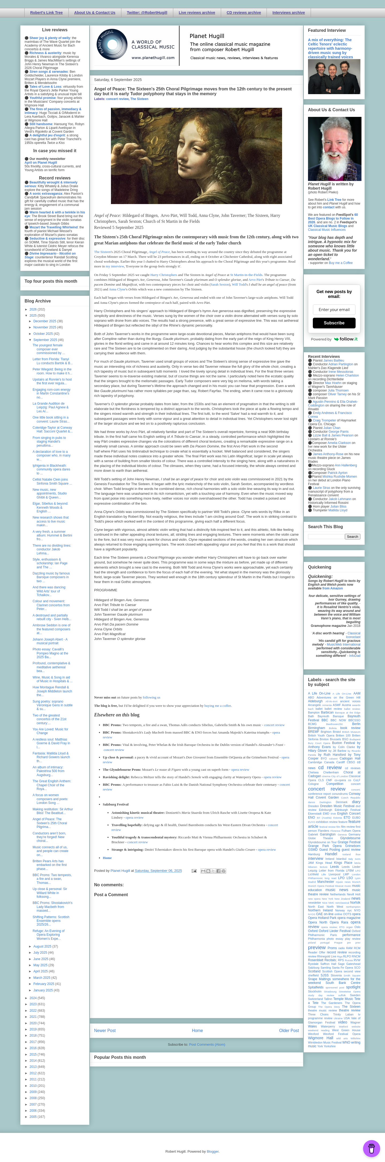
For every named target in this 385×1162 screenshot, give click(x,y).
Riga (339, 956)
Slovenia (336, 975)
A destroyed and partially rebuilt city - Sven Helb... (52, 617)
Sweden (355, 995)
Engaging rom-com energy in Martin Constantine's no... (51, 393)
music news (336, 890)
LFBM (350, 870)
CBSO (351, 762)
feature (343, 821)
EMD (326, 813)
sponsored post (335, 987)
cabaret (333, 758)
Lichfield (313, 874)
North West (335, 906)
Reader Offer (316, 952)
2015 (34, 1054)
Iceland (346, 854)
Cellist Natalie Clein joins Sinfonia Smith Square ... (52, 481)
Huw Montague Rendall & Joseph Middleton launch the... (52, 691)
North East (316, 906)
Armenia (327, 705)
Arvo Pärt (255, 280)
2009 (34, 1092)
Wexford (313, 1034)
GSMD (313, 850)
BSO (345, 739)
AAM (356, 693)
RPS (341, 960)
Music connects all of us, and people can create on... (50, 851)
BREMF (313, 732)
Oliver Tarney (337, 394)
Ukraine (338, 1018)
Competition (334, 784)
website (356, 1026)
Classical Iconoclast (353, 635)
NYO (357, 910)
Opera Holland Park (322, 918)
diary (356, 802)
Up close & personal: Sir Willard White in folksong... (50, 893)
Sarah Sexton (220, 284)
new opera (314, 898)
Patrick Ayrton (338, 473)
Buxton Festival (343, 743)
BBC (325, 720)
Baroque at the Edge (347, 712)
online (338, 914)
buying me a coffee (218, 706)
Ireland (329, 858)
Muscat (339, 885)
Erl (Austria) (324, 817)
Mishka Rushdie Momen (339, 476)
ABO (311, 697)
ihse (358, 854)
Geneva (342, 834)
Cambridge (315, 762)
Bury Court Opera (319, 743)
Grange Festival (349, 842)
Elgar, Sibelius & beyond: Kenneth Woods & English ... (50, 507)
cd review (330, 767)
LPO (341, 878)
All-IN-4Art (331, 701)
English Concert (348, 813)
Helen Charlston (347, 375)
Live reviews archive (197, 12)
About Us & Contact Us (95, 12)
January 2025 (43, 990)
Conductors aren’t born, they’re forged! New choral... (49, 837)
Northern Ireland (320, 910)
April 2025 (41, 971)
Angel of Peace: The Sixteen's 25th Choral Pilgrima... (50, 823)
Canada (329, 762)
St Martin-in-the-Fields (246, 275)
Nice (324, 902)
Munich (356, 881)
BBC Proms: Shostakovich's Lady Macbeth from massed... (52, 906)
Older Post (289, 1030)
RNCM (356, 956)
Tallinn (328, 998)
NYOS (311, 914)
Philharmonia (316, 938)
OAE (319, 914)
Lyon (357, 878)
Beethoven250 (334, 724)
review (312, 956)
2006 (34, 1111)
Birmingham (316, 728)
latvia (357, 862)
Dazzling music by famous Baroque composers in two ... (51, 577)
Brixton (324, 739)
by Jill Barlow (337, 750)
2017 (34, 1042)
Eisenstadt (314, 813)
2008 (34, 1098)
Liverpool (334, 874)
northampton (353, 906)
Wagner (355, 1022)
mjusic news (343, 881)
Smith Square (352, 975)
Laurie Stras (321, 488)
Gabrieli (313, 834)
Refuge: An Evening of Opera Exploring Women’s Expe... (48, 935)
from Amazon (332, 588)
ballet (318, 708)
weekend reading (318, 1030)
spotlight (353, 987)
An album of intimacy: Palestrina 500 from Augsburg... (48, 771)
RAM (349, 948)
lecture (324, 866)
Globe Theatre (320, 838)
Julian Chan (332, 428)
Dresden (313, 806)
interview (315, 858)
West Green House (346, 1030)
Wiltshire (355, 1038)
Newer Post (105, 1030)
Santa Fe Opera (342, 967)
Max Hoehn (333, 383)
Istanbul (341, 858)
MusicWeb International (343, 644)
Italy (350, 858)
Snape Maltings (319, 979)
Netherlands (337, 894)
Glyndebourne (350, 838)
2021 (34, 1017)
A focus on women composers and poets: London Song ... (50, 799)
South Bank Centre (343, 983)
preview (317, 947)
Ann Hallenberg (346, 465)
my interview (115, 266)
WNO (346, 1042)
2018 (34, 1035)
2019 (34, 1029)
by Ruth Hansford (332, 755)
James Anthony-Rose (328, 454)
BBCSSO (354, 720)
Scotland (314, 971)
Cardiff (340, 762)
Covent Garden (327, 797)
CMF (329, 780)
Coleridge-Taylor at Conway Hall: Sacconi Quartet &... (53, 429)
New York (327, 898)
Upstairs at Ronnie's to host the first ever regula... (52, 381)
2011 (34, 1079)
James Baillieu (334, 360)
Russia (349, 960)
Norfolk (355, 902)
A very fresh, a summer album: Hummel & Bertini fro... (52, 535)
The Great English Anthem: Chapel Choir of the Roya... (52, 785)
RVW (357, 960)
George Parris (339, 432)
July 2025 (40, 952)
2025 (34, 315)
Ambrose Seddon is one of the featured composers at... (51, 629)
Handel (331, 854)
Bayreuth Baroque (331, 716)
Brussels (335, 739)
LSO (349, 878)
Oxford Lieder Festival (335, 931)
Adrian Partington (340, 364)
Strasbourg (330, 991)
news (355, 898)
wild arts (342, 1038)
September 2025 (45, 340)
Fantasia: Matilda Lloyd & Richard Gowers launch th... (51, 757)
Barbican (327, 712)
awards (356, 705)
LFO (357, 870)
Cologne (313, 783)
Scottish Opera (332, 971)
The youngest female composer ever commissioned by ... (49, 349)
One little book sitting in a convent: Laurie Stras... (51, 419)
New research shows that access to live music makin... (51, 521)
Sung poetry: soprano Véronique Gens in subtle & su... (53, 705)
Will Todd (239, 284)
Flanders (323, 830)
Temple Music (343, 999)
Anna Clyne (117, 289)
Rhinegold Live (326, 956)
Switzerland (315, 998)
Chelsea (313, 772)
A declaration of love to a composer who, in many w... (52, 455)
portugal (325, 942)
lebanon (312, 866)
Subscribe (334, 323)
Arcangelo (314, 705)
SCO (357, 967)
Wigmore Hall (320, 1038)
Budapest (354, 739)
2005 (34, 1117)
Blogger (212, 1151)
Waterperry (328, 1026)
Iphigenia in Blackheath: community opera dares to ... (51, 469)
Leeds (334, 867)
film (338, 826)
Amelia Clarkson (339, 443)
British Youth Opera (321, 735)
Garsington (328, 834)
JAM (311, 862)
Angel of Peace (159, 252)
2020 (34, 1023)
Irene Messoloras (341, 372)
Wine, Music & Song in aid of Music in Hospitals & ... (53, 679)
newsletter (314, 902)
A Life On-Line (319, 693)
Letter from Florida (331, 870)
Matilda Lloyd (337, 510)
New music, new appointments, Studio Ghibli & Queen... (50, 493)
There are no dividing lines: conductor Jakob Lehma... (52, 549)
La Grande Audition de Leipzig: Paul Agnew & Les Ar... (50, 407)
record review (337, 952)
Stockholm (314, 991)
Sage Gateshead (349, 963)
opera (356, 914)
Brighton (326, 731)
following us (151, 697)
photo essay (335, 938)
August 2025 (42, 946)
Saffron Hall (328, 963)
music (347, 885)
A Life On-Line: (342, 693)
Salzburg (313, 967)
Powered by (334, 339)
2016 (34, 1048)
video (342, 1022)
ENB (333, 813)
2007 (34, 1104)
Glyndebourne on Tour (322, 842)
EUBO (356, 817)
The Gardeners (331, 1002)
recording (354, 952)
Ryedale (313, 963)
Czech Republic (350, 797)
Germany (354, 834)
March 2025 (42, 978)
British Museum (351, 731)
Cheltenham (331, 772)
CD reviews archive (244, 12)
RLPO (347, 956)
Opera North (317, 922)
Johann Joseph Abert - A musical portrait (50, 641)
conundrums (340, 793)
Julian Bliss (338, 506)
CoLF (356, 780)
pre (349, 942)
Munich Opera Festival (321, 885)
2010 (34, 1086)
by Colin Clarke (344, 747)
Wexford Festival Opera (341, 1034)
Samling (326, 967)
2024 (34, 998)
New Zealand (342, 898)
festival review (327, 826)
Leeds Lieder (351, 866)
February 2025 (44, 984)
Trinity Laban (343, 1014)
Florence (335, 830)
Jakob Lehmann (340, 499)
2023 (34, 1004)
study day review (321, 995)
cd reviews (352, 768)
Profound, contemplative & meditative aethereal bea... (51, 667)
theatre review (349, 1010)
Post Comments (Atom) (207, 1044)
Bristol (337, 731)
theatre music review (322, 1010)
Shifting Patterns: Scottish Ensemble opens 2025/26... (51, 921)
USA (347, 1018)
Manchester (325, 882)
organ (349, 927)
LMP (346, 874)
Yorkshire (330, 1046)
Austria (346, 705)
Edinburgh (325, 809)
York (320, 1046)
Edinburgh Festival (347, 809)
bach (311, 708)
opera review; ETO (332, 927)
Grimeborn (352, 846)
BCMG (312, 724)
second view (352, 971)
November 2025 (45, 327)
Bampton (313, 712)
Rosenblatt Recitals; (322, 960)
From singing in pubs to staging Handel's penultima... (49, 441)
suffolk (342, 995)
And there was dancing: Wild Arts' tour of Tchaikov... (49, 591)
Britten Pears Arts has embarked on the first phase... (50, 865)
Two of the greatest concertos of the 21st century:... (49, 719)
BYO (324, 758)
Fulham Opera (351, 830)
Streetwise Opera (349, 991)
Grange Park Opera (325, 846)
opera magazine (348, 918)
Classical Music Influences (327, 230)
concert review (117, 99)
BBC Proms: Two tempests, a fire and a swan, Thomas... (52, 879)
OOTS (347, 914)
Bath (311, 716)
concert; (355, 789)
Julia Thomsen (338, 390)
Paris (333, 935)
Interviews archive (288, 12)
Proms (332, 948)
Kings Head (324, 862)
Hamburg (314, 854)
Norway (340, 910)
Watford (343, 1026)
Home (107, 858)
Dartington (325, 802)
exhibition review (326, 821)
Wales (312, 1026)
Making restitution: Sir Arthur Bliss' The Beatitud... (53, 811)
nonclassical (342, 902)
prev (357, 942)
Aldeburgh (315, 701)
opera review (240, 770)
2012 (34, 1073)
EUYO (311, 821)
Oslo (357, 927)
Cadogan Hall (350, 758)
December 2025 (45, 321)
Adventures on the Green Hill (338, 697)
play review (352, 938)
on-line (328, 914)
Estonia (337, 817)
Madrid (312, 881)
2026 (34, 309)
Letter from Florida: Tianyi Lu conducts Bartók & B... (53, 361)
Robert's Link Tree (46, 12)
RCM (357, 948)
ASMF (337, 705)
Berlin (356, 724)
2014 (34, 1061)
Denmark (342, 802)
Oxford (313, 931)
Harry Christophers (163, 275)
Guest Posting (329, 850)
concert (355, 783)
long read (330, 878)
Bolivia (333, 728)
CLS (321, 780)
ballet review (333, 708)
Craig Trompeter (324, 420)
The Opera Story (329, 1006)
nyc (349, 910)
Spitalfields (316, 987)
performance (351, 935)
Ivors (357, 858)
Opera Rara (339, 922)
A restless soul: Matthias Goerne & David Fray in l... (51, 743)
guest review (351, 850)
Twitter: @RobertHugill (147, 12)
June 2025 (41, 959)
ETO (347, 817)
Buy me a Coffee (341, 263)
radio (341, 948)
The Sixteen (139, 99)
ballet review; (352, 708)
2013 (34, 1067)
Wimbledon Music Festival (325, 1042)
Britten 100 (343, 735)
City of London (339, 776)
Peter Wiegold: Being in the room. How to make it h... (52, 371)
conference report (319, 793)
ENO (311, 817)
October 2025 (43, 334)
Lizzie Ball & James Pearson (333, 435)
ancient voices (350, 701)
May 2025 (40, 965)
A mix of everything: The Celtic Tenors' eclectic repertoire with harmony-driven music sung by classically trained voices (330, 48)
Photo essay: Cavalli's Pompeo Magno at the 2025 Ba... (50, 653)
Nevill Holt (353, 894)
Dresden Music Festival (337, 806)
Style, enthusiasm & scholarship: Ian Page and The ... (50, 563)
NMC (331, 902)
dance (311, 802)
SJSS (325, 975)
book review (350, 728)
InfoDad (354, 656)
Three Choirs (318, 1014)
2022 (34, 1011)
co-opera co (342, 780)
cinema (326, 776)
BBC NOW (338, 720)
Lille (323, 874)
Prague (338, 942)
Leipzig (312, 870)
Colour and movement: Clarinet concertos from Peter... (51, 605)
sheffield (313, 975)
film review (348, 826)
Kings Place (343, 863)
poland (312, 942)
